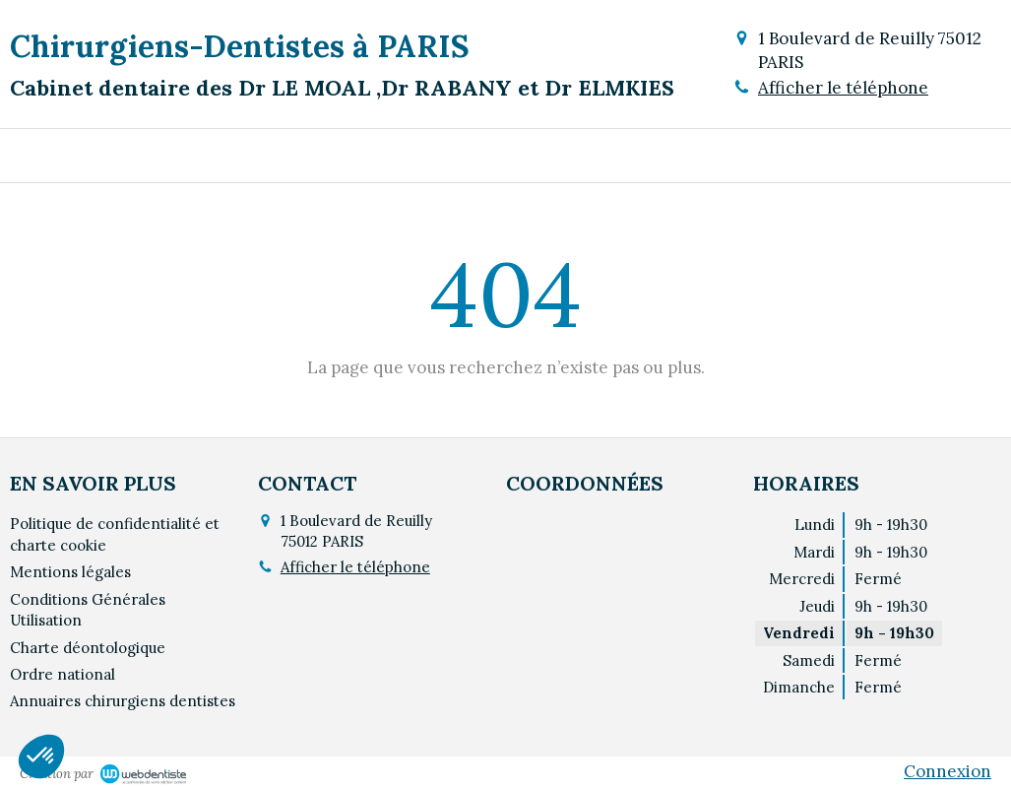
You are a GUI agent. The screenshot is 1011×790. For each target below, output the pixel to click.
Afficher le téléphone (843, 88)
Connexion (947, 771)
